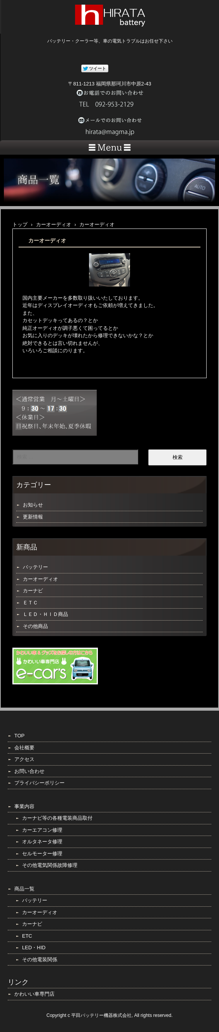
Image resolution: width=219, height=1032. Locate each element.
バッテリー (35, 567)
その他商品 (35, 626)
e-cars (55, 666)
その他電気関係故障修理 (49, 865)
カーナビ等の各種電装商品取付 (57, 818)
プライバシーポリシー (39, 783)
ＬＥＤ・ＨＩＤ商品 (45, 614)
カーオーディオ (40, 579)
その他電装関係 (39, 959)
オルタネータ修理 (42, 841)
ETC (27, 936)
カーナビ (33, 591)
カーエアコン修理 (42, 830)
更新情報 (33, 517)
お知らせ (33, 505)
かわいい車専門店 (34, 994)
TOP (19, 736)
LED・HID (34, 947)
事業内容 (24, 806)
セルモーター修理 (42, 853)
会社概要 (24, 748)
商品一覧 (24, 889)
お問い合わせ (29, 771)
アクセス (24, 759)
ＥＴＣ (30, 603)
